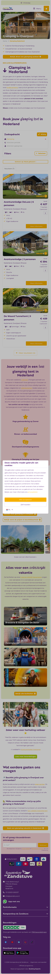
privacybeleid (32, 492)
